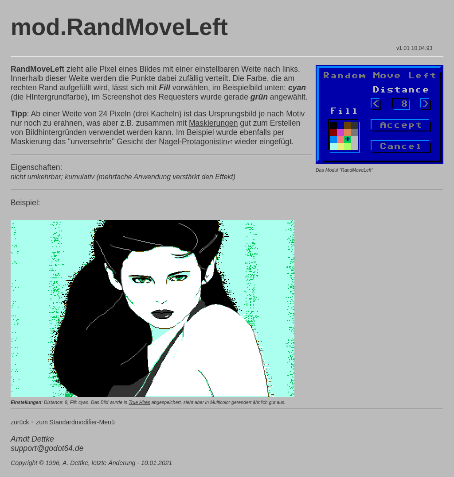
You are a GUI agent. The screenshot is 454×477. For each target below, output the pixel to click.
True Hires (139, 402)
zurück (20, 422)
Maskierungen (213, 123)
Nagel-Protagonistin (193, 141)
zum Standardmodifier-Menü (75, 422)
